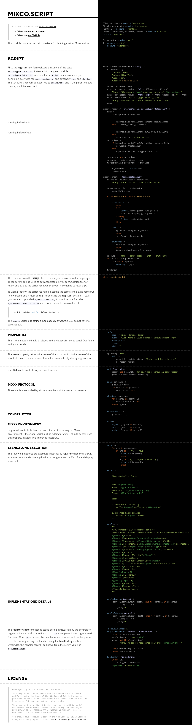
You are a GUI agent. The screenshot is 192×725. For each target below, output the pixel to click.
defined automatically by (50, 320)
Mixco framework (47, 26)
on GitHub (34, 35)
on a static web (36, 31)
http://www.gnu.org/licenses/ (71, 719)
